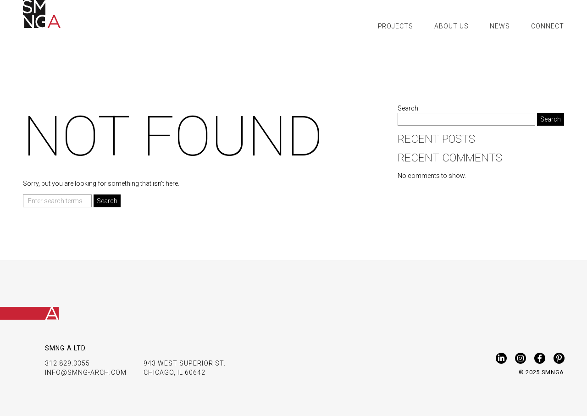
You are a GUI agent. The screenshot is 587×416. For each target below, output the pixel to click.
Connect (547, 26)
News (500, 26)
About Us (451, 26)
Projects (396, 26)
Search (408, 108)
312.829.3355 (67, 363)
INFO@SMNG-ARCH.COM (86, 372)
